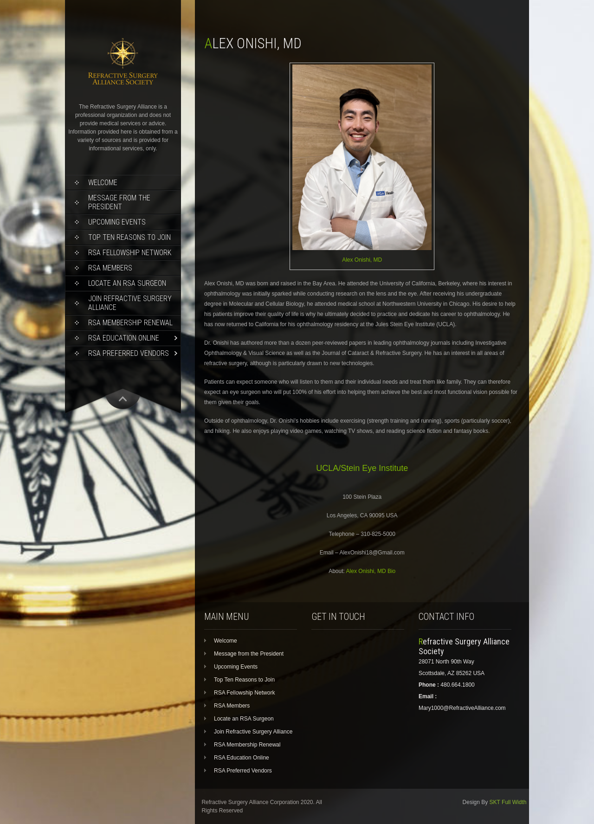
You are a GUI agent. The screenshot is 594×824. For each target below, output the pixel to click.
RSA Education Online (123, 338)
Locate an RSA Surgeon (127, 283)
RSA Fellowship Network (129, 252)
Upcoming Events (117, 222)
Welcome (102, 182)
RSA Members (110, 268)
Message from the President (119, 202)
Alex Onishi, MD (362, 260)
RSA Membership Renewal (130, 322)
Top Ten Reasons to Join (129, 237)
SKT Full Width (508, 802)
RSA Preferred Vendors (128, 353)
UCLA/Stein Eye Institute (362, 468)
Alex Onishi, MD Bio (371, 571)
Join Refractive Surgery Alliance (130, 303)
